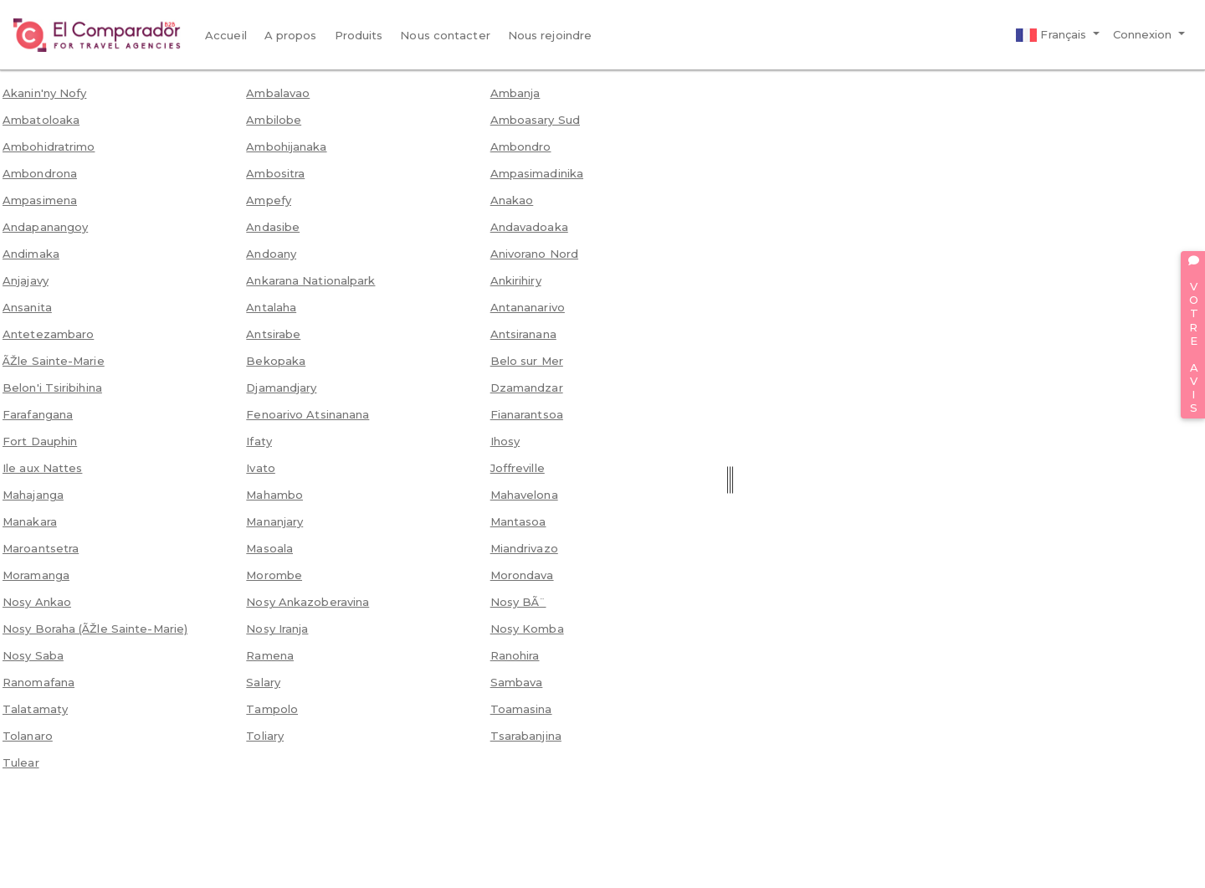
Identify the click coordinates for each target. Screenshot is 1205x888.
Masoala (269, 548)
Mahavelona (524, 494)
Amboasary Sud (535, 119)
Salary (263, 682)
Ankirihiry (515, 280)
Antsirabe (273, 334)
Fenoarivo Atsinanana (307, 414)
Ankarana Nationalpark (310, 280)
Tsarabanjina (525, 735)
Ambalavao (278, 93)
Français (1053, 35)
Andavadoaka (529, 227)
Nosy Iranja (277, 628)
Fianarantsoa (526, 414)
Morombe (274, 575)
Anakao (512, 200)
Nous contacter (445, 35)
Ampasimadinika (536, 173)
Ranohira (515, 655)
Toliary (265, 735)
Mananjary (274, 521)
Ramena (270, 655)
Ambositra (275, 173)
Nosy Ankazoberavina (307, 601)
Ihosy (505, 441)
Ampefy (268, 200)
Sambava (516, 682)
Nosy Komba (527, 628)
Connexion (1144, 34)
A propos (290, 35)
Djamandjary (281, 387)
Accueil (226, 35)
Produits (359, 35)
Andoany (271, 253)
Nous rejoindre (550, 35)
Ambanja (515, 93)
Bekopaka (275, 360)
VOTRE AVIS (1193, 334)
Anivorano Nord (534, 253)
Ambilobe (273, 119)
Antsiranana (523, 334)
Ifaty (259, 441)
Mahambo (274, 494)
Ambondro (520, 146)
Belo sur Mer (526, 360)
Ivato (260, 468)
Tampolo (272, 709)
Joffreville (517, 468)
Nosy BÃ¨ (518, 601)
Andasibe (273, 227)
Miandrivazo (524, 548)
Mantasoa (518, 521)
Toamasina (521, 709)
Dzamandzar (526, 387)
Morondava (522, 575)
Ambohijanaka (286, 146)
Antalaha (271, 307)
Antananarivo (527, 307)
